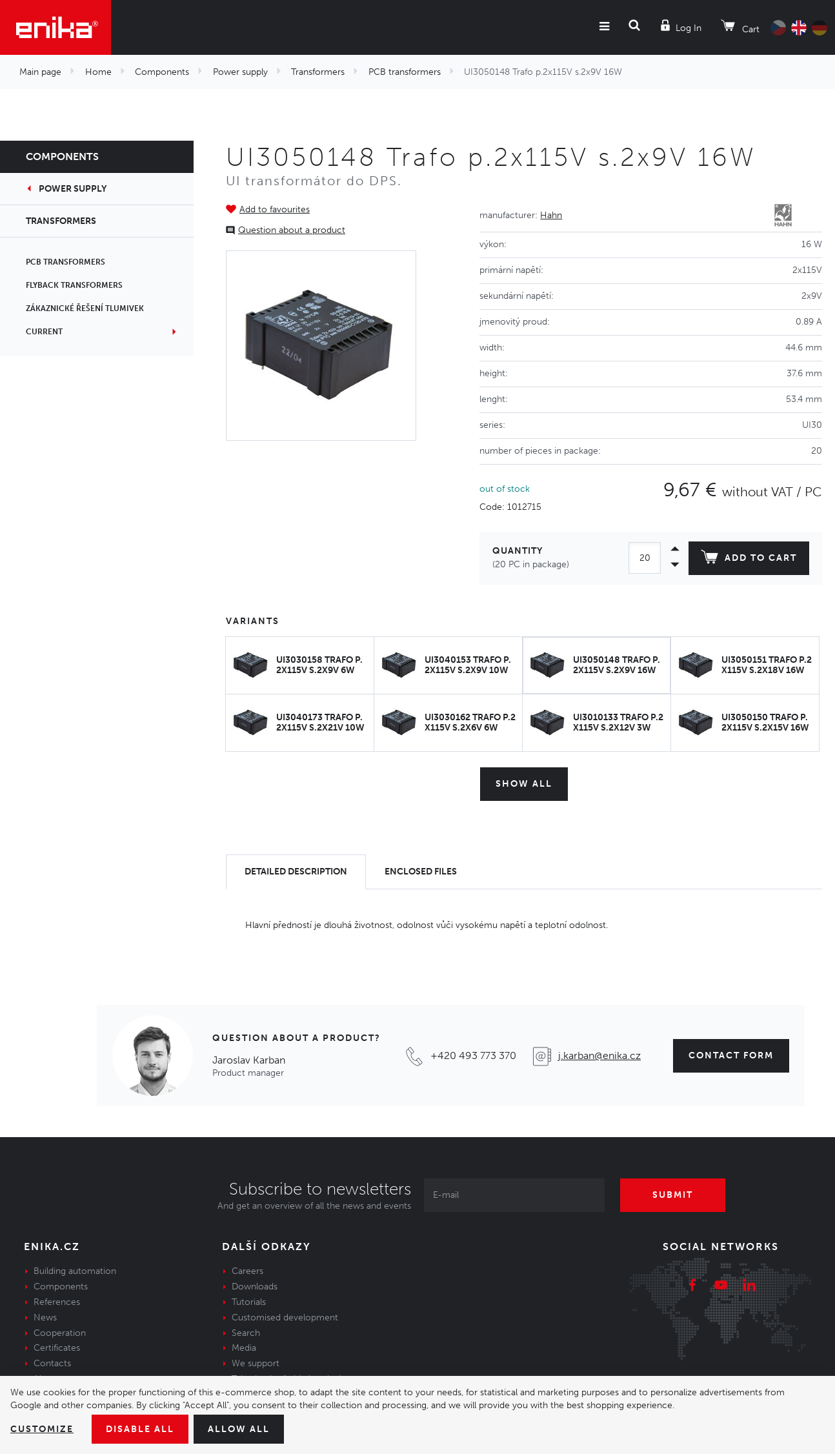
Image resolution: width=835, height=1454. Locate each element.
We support (255, 1363)
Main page (40, 71)
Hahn (551, 215)
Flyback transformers (74, 285)
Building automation (75, 1271)
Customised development (285, 1317)
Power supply (240, 71)
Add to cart (749, 559)
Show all (524, 783)
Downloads (254, 1286)
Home (98, 71)
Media (244, 1347)
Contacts (52, 1363)
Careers (247, 1271)
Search (246, 1333)
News (45, 1317)
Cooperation (60, 1333)
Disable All (140, 1429)
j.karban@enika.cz (599, 1055)
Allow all (239, 1429)
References (57, 1302)
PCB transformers (404, 71)
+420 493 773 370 (473, 1055)
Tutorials (249, 1302)
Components (162, 71)
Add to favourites (274, 209)
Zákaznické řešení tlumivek (85, 308)
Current (44, 331)
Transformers (318, 71)
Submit (672, 1194)
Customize (42, 1429)
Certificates (57, 1347)
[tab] (296, 872)
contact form (731, 1055)
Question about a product (291, 230)
